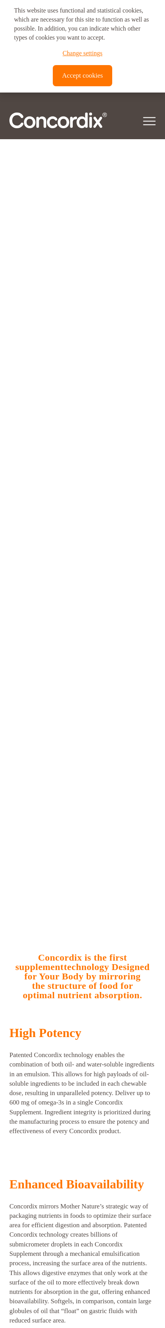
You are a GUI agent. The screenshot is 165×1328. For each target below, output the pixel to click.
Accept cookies (82, 75)
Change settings (82, 53)
